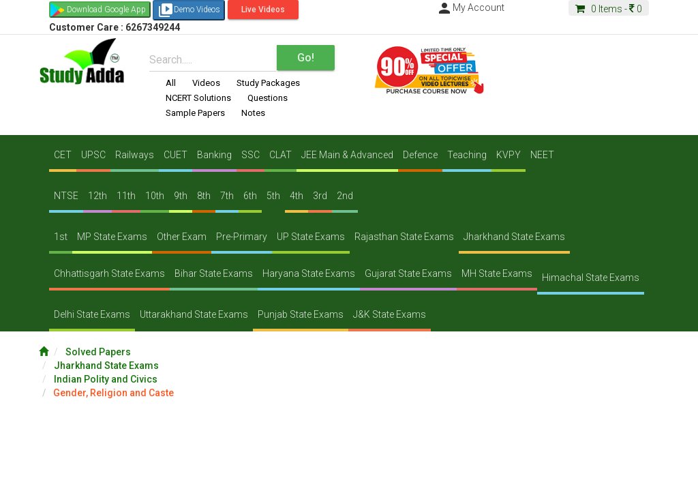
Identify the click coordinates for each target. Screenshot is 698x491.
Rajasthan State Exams (404, 236)
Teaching (467, 154)
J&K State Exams (389, 314)
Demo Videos (188, 10)
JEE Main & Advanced (347, 154)
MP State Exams (112, 236)
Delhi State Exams (92, 314)
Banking (214, 154)
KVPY (508, 154)
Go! (305, 57)
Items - (608, 8)
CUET (175, 154)
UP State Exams (311, 236)
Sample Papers (195, 113)
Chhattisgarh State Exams (109, 273)
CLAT (280, 154)
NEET (542, 154)
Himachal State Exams (590, 277)
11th (126, 195)
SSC (250, 154)
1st (60, 236)
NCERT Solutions (198, 98)
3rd (320, 195)
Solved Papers (98, 351)
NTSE (66, 195)
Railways (134, 154)
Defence (420, 154)
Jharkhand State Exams (514, 236)
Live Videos (263, 9)
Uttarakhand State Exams (194, 314)
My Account (470, 7)
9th (180, 195)
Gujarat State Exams (408, 273)
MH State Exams (496, 273)
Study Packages (268, 83)
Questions (267, 98)
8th (204, 195)
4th (296, 195)
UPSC (93, 154)
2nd (345, 195)
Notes (253, 113)
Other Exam (182, 236)
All (171, 83)
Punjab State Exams (301, 314)
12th (97, 195)
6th (250, 195)
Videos (206, 83)
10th (154, 195)
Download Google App (106, 9)
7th (227, 195)
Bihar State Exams (213, 273)
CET (63, 154)
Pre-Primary (241, 236)
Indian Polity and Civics (105, 379)
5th (273, 195)
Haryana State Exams (308, 273)
